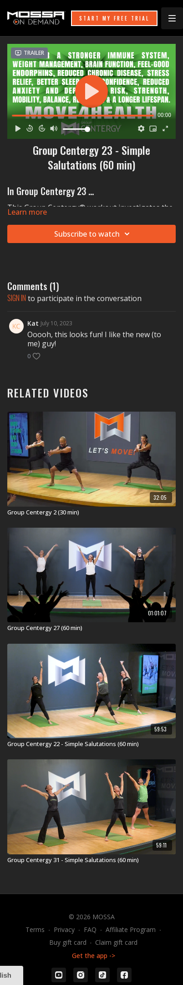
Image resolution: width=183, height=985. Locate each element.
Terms (35, 929)
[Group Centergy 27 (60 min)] (91, 628)
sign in (16, 297)
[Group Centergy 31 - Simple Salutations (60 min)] (91, 860)
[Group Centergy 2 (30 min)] (91, 512)
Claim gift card (116, 942)
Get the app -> (93, 955)
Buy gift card (67, 942)
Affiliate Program (131, 929)
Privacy (64, 929)
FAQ (90, 929)
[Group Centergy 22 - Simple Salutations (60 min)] (91, 744)
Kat (33, 323)
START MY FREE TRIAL (114, 18)
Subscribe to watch (93, 233)
